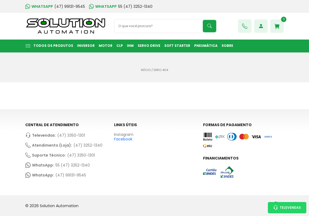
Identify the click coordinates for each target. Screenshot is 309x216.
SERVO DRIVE (149, 45)
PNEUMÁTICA (206, 45)
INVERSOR (86, 45)
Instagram (123, 134)
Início (146, 70)
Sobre (227, 45)
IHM (130, 45)
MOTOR (105, 45)
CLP (119, 45)
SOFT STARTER (177, 45)
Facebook (123, 139)
